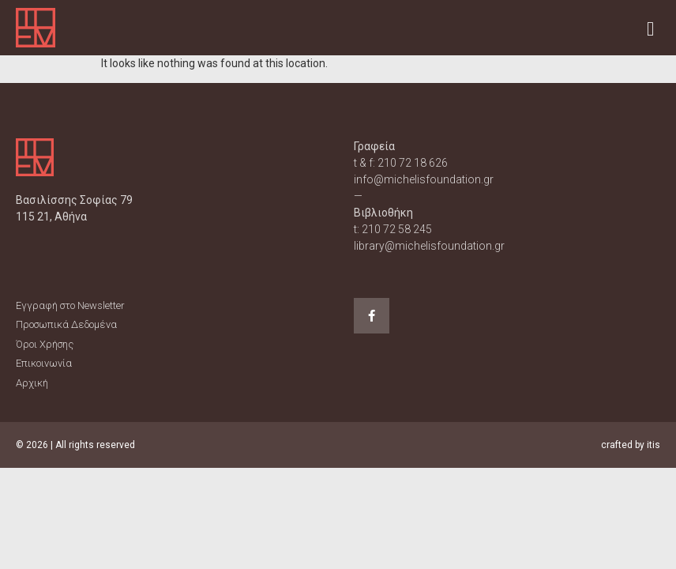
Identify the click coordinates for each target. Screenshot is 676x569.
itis (653, 444)
